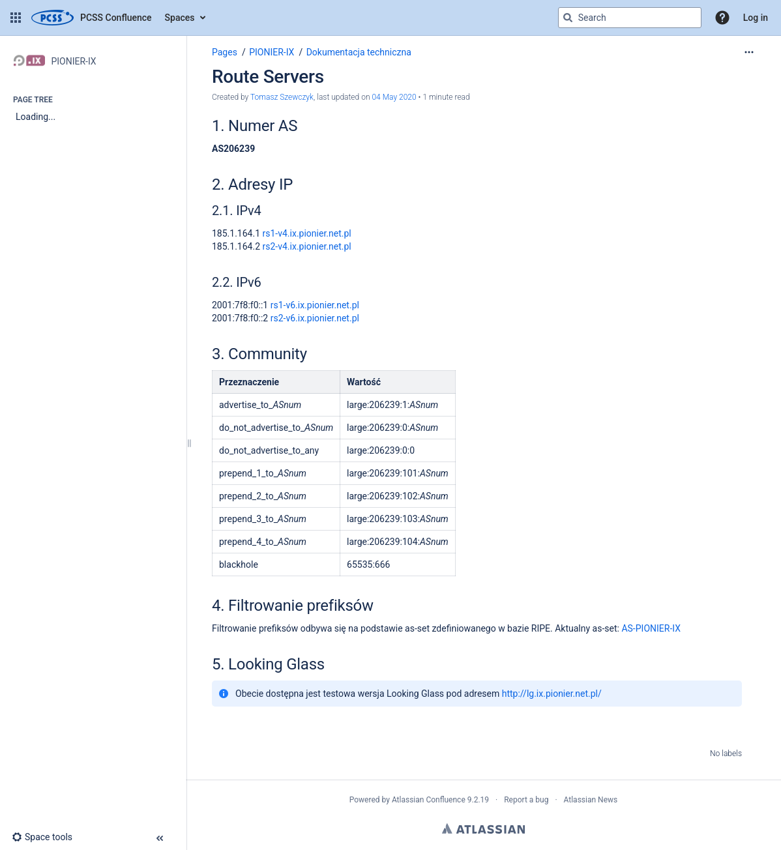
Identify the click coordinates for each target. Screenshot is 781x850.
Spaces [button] (180, 17)
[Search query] (629, 17)
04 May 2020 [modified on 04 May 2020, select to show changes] (394, 97)
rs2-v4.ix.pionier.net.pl (307, 246)
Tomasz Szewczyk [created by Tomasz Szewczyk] (282, 97)
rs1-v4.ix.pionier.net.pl (307, 233)
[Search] (568, 17)
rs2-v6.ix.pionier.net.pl (315, 318)
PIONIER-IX (271, 52)
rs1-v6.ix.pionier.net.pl (315, 305)
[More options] (749, 52)
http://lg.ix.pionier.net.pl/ (552, 693)
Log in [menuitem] (755, 17)
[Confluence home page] (91, 17)
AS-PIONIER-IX (651, 628)
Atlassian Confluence (428, 799)
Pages (224, 52)
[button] (16, 18)
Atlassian (483, 828)
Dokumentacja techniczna (358, 52)
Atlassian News (591, 799)
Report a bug (526, 799)
